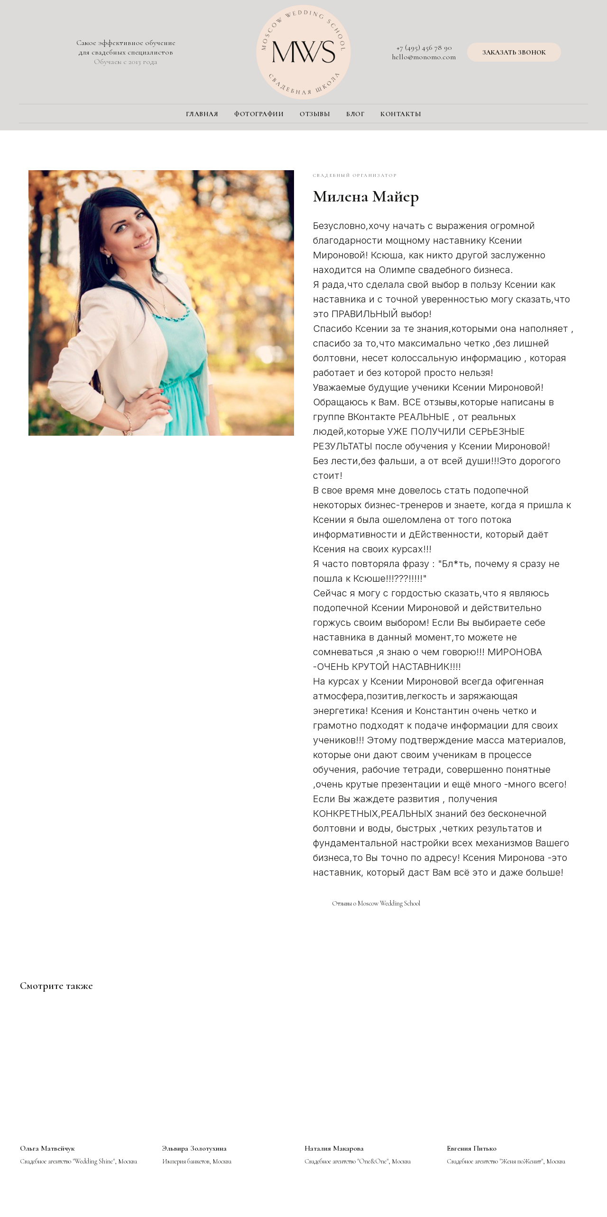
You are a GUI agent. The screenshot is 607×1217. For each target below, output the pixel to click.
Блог (355, 114)
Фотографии (259, 114)
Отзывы (315, 114)
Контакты (400, 114)
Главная (202, 114)
